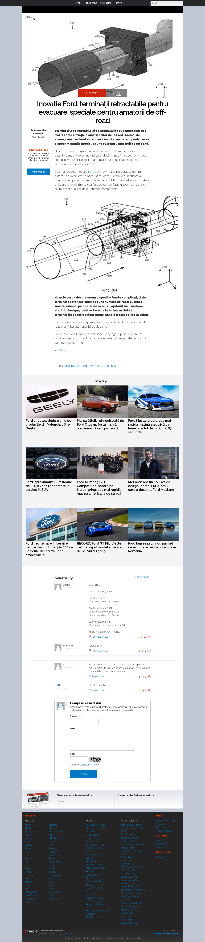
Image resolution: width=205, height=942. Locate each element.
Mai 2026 (160, 840)
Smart (52, 872)
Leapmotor (30, 898)
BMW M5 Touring (94, 854)
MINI (51, 835)
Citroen (28, 845)
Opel (51, 845)
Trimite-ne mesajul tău (166, 933)
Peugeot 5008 (93, 874)
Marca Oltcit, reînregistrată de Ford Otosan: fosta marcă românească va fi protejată (100, 424)
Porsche (53, 851)
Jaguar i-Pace (127, 863)
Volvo (51, 895)
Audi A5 (90, 871)
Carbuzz (64, 350)
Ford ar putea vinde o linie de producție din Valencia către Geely (48, 424)
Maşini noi (30, 815)
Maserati (53, 825)
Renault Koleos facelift (132, 903)
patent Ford (79, 365)
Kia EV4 (90, 858)
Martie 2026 (162, 847)
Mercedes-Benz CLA (96, 828)
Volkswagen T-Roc (95, 845)
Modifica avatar (60, 706)
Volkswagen (55, 892)
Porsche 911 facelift (95, 897)
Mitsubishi (54, 838)
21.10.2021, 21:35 (70, 588)
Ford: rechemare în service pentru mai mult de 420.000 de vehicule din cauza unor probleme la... (49, 549)
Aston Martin (31, 831)
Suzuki (52, 882)
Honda (28, 872)
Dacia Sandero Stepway (132, 844)
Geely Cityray (92, 835)
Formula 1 (161, 857)
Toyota (52, 888)
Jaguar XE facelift (129, 876)
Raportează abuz (100, 637)
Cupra (28, 848)
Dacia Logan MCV (130, 923)
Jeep (27, 885)
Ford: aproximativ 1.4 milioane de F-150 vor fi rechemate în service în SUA (49, 486)
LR (58, 685)
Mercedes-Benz (57, 831)
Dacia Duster (127, 912)
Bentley (29, 838)
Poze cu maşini (163, 830)
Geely (28, 868)
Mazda (52, 828)
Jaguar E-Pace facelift (131, 886)
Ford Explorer (127, 834)
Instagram (129, 802)
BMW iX (125, 900)
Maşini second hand (166, 820)
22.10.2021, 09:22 (71, 668)
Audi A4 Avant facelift (131, 893)
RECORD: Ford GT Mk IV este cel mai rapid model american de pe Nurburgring (100, 547)
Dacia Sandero (128, 916)
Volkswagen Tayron (95, 881)
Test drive (161, 827)
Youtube (137, 802)
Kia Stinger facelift (130, 896)
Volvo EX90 (91, 894)
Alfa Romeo (30, 828)
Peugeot (53, 848)
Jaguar (28, 882)
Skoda (52, 868)
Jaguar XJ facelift (129, 837)
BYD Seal (90, 831)
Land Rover (30, 895)
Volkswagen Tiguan (95, 825)
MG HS (89, 878)
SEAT (51, 865)
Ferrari (28, 858)
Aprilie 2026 (162, 844)
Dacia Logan (127, 919)
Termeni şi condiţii (64, 933)
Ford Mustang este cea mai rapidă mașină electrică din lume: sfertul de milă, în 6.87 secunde (150, 426)
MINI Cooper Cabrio (95, 868)
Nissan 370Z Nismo (131, 825)
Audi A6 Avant (93, 861)
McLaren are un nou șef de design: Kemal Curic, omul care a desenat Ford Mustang (151, 486)
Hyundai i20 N (128, 873)
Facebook (121, 802)
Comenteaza (143, 577)
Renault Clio (92, 838)
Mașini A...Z (54, 898)
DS (26, 855)
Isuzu (27, 878)
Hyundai (29, 875)
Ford (91, 171)
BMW (28, 841)
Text (72, 728)
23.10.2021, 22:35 (62, 688)
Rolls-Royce (55, 861)
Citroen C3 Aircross (95, 864)
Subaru (52, 878)
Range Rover (55, 855)
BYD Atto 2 (91, 841)
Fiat (26, 861)
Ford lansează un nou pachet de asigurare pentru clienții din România (152, 547)
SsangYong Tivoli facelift (133, 889)
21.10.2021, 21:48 (71, 649)
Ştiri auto (160, 824)
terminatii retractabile (102, 365)
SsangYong (54, 875)
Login (127, 3)
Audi (27, 835)
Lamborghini (31, 892)
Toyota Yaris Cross (130, 841)
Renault (52, 858)
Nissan (52, 841)
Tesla (51, 885)
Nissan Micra (127, 848)
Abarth (28, 825)
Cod (72, 754)
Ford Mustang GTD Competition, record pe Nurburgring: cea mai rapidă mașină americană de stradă (99, 487)
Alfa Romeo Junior (95, 917)
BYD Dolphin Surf (94, 901)
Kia (26, 888)
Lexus (28, 902)
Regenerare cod (91, 764)
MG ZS (89, 884)
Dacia (27, 851)
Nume (73, 716)
